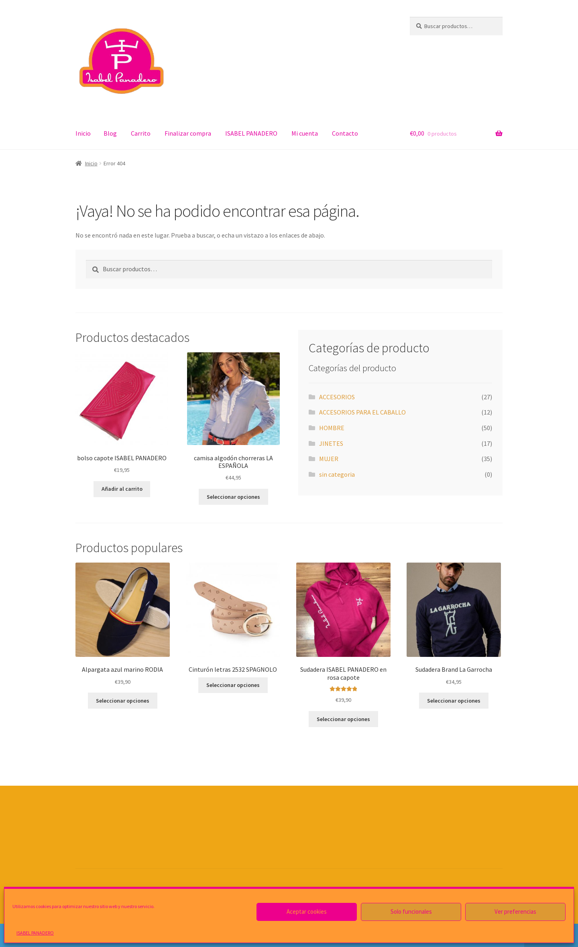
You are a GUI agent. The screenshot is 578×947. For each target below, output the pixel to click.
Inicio (83, 133)
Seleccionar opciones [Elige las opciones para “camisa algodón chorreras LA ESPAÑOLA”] (233, 496)
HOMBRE (331, 428)
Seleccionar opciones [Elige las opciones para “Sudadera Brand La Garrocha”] (453, 700)
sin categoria (337, 474)
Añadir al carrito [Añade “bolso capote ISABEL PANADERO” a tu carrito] (122, 488)
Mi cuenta (304, 133)
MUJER (328, 459)
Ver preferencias (515, 911)
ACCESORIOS (337, 397)
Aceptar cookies (307, 911)
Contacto (345, 133)
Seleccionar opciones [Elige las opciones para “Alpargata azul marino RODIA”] (122, 700)
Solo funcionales (411, 911)
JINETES (331, 443)
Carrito (141, 133)
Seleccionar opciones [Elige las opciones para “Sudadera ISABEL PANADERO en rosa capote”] (343, 719)
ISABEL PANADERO (35, 933)
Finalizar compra (188, 133)
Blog (110, 133)
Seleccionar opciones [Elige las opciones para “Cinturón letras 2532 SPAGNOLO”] (233, 685)
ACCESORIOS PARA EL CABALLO (362, 412)
